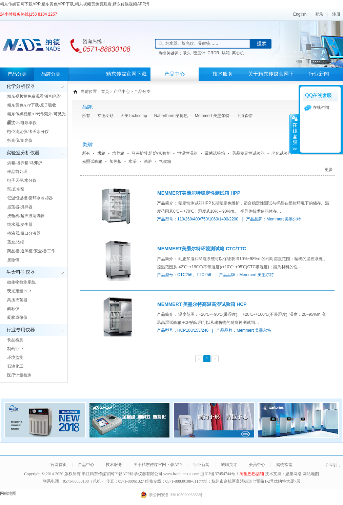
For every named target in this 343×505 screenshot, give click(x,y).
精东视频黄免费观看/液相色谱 (34, 96)
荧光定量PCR (19, 291)
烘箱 (226, 53)
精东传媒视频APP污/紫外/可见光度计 (36, 118)
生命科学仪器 (20, 272)
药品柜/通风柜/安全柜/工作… (33, 251)
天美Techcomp (133, 115)
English (299, 14)
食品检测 (15, 339)
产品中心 (174, 74)
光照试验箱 (92, 161)
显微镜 (13, 259)
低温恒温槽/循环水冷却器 (30, 198)
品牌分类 (50, 74)
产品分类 (16, 74)
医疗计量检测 (19, 375)
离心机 (238, 53)
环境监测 (15, 357)
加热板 (115, 161)
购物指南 (284, 464)
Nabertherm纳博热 (171, 115)
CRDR (213, 53)
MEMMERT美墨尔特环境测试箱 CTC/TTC (201, 248)
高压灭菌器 (17, 299)
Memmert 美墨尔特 (212, 115)
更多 (329, 169)
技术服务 (223, 74)
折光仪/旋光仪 (20, 140)
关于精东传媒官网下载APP (271, 80)
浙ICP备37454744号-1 (220, 473)
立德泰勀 (105, 115)
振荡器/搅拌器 (20, 207)
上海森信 (244, 115)
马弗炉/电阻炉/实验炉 (151, 153)
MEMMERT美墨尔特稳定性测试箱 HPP (198, 193)
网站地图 (311, 473)
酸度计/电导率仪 (22, 122)
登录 (319, 14)
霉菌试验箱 (215, 153)
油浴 (148, 161)
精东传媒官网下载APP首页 (126, 80)
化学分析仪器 (20, 86)
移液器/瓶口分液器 (24, 233)
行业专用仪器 (20, 329)
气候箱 (165, 161)
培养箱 (118, 153)
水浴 (132, 161)
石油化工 (15, 366)
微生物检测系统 (21, 282)
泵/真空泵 (15, 189)
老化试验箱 (281, 153)
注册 (336, 14)
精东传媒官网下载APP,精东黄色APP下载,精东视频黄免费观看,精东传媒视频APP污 (74, 4)
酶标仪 (13, 308)
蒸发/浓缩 (15, 242)
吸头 (187, 53)
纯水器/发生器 (20, 224)
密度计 (199, 53)
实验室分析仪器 (23, 152)
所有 (86, 115)
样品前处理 (17, 171)
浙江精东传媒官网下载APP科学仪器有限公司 (122, 473)
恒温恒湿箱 (187, 153)
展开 (294, 134)
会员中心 (257, 464)
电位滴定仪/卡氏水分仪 (28, 131)
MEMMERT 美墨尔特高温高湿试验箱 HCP (202, 304)
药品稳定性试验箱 (248, 153)
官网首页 (59, 464)
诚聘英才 (229, 464)
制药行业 (15, 348)
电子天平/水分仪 (22, 180)
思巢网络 (293, 473)
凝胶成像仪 (17, 317)
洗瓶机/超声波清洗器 (26, 215)
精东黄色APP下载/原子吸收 (31, 105)
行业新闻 (319, 74)
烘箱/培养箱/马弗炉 (24, 162)
